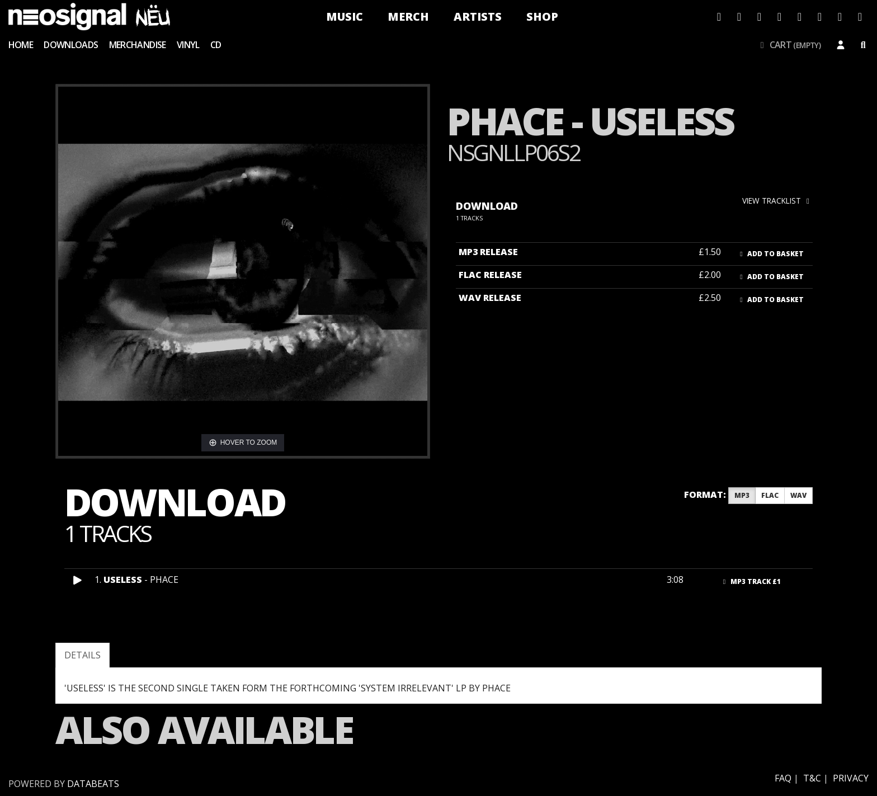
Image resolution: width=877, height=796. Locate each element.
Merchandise (137, 45)
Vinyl (188, 45)
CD (215, 45)
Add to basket (770, 253)
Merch (408, 16)
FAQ (783, 778)
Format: (705, 494)
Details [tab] (82, 655)
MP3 (741, 495)
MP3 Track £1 (750, 581)
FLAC (770, 495)
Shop (542, 16)
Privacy (851, 778)
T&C (812, 778)
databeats (93, 784)
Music (344, 16)
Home (20, 45)
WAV (798, 495)
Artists (478, 16)
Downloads (71, 45)
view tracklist (777, 200)
